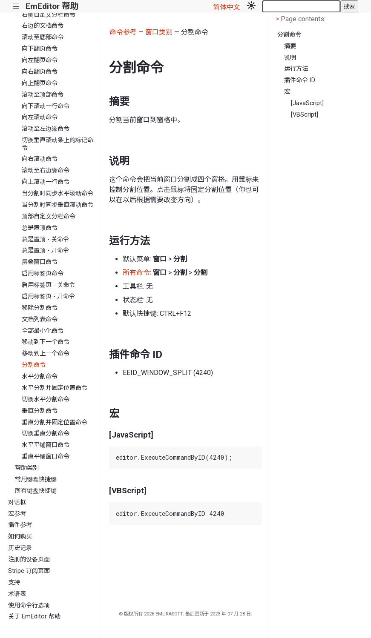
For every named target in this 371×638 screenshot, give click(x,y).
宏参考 (17, 514)
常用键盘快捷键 (36, 479)
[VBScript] (304, 114)
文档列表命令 (40, 319)
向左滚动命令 (40, 117)
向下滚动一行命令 (45, 106)
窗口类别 (159, 32)
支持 (14, 582)
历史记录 (20, 548)
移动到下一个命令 (45, 342)
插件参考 (20, 525)
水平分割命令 (40, 376)
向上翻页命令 (40, 83)
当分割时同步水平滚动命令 (57, 193)
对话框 (17, 502)
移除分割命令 (40, 308)
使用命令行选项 (29, 605)
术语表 (17, 594)
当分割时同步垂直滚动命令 (57, 205)
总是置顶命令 (40, 228)
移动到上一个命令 (45, 353)
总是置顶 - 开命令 (45, 250)
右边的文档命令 (42, 25)
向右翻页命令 (40, 71)
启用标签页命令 (42, 273)
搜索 (349, 6)
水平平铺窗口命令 (45, 445)
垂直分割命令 (40, 411)
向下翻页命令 (40, 48)
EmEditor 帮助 (52, 6)
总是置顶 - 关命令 (45, 239)
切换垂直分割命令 (45, 433)
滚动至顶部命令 (42, 94)
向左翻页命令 (40, 60)
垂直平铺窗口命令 (45, 456)
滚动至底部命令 (42, 37)
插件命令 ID (299, 80)
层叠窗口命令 (40, 262)
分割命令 (34, 365)
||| (16, 6)
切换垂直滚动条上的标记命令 (57, 144)
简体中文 (226, 7)
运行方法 (296, 68)
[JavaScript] (307, 103)
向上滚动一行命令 (45, 182)
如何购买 (20, 536)
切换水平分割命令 (45, 399)
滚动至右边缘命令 (45, 170)
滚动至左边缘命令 (45, 128)
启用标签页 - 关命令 (48, 285)
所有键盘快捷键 (36, 491)
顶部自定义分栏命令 (48, 216)
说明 (290, 57)
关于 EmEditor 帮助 (34, 616)
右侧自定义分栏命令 (48, 14)
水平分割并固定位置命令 (54, 388)
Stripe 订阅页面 (29, 571)
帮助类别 (27, 468)
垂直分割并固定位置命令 (54, 422)
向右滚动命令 (40, 159)
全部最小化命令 (42, 331)
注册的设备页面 (29, 559)
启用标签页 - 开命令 (48, 296)
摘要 (290, 46)
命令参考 (123, 32)
